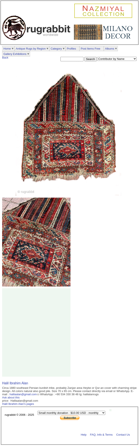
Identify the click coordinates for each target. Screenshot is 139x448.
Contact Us (123, 434)
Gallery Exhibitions (14, 54)
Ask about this (11, 397)
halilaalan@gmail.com (23, 394)
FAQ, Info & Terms (101, 434)
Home (7, 48)
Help (83, 434)
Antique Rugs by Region (31, 48)
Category (56, 48)
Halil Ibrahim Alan (15, 383)
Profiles (71, 48)
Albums (109, 48)
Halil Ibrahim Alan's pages (18, 403)
